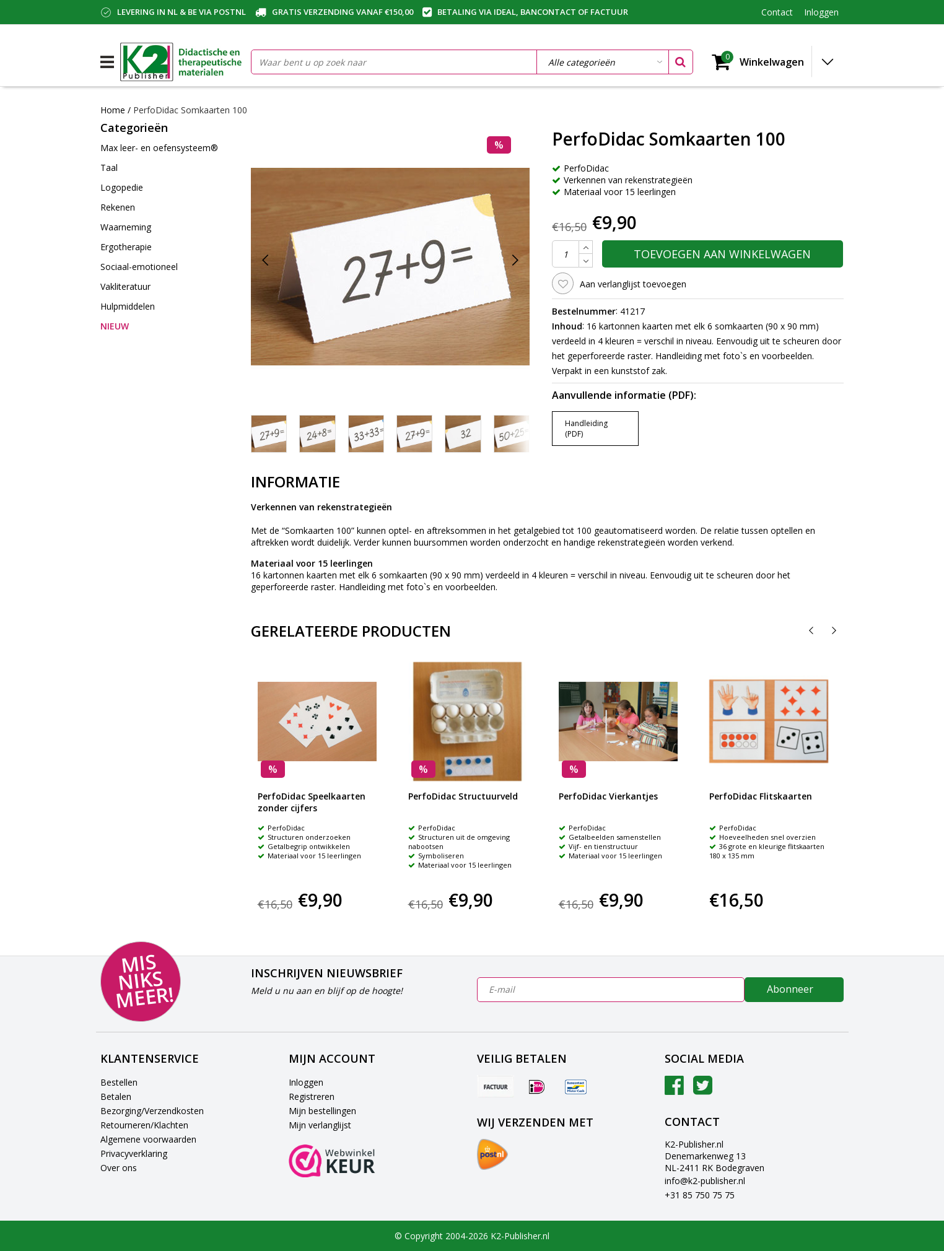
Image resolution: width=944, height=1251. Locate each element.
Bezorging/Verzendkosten (152, 1111)
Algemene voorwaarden (148, 1139)
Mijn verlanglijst (320, 1125)
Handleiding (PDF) (586, 428)
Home (112, 110)
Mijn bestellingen (322, 1111)
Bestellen (119, 1082)
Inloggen (306, 1082)
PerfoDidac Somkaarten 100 (190, 110)
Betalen (115, 1096)
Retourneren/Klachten (144, 1125)
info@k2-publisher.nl (705, 1181)
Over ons (118, 1168)
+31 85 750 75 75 (700, 1195)
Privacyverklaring (133, 1153)
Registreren (311, 1096)
